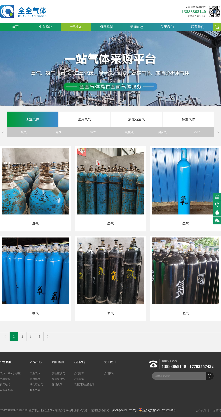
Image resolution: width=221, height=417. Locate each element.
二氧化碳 (128, 132)
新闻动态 (136, 27)
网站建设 (71, 410)
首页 (15, 27)
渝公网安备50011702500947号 (157, 410)
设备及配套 (6, 390)
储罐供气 (57, 384)
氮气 (59, 132)
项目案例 (106, 27)
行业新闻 (79, 379)
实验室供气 (58, 373)
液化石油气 (136, 119)
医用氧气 (84, 119)
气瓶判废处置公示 (84, 384)
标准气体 (188, 119)
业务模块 (45, 27)
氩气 (93, 132)
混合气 (162, 132)
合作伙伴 (201, 410)
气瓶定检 (5, 379)
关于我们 (167, 27)
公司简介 (109, 373)
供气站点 (5, 384)
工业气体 (32, 119)
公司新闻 (79, 373)
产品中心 (76, 27)
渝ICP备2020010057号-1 (125, 410)
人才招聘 (216, 410)
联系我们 (197, 27)
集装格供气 (58, 379)
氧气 (24, 132)
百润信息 (96, 410)
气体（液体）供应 (10, 373)
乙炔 (197, 132)
